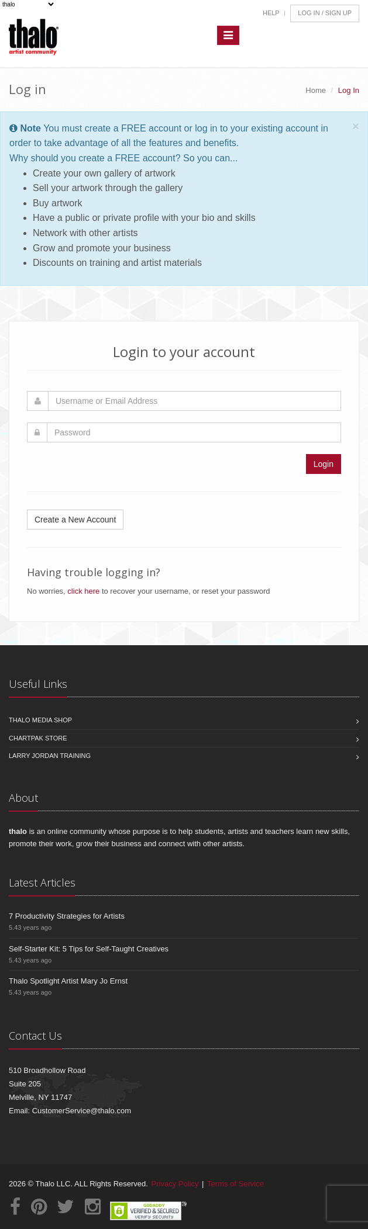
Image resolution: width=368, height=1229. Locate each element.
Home (315, 90)
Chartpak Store (38, 738)
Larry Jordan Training (50, 755)
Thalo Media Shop (40, 719)
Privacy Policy (175, 1183)
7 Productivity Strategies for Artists (67, 916)
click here (83, 591)
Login (323, 464)
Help (271, 12)
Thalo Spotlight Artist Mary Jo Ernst (68, 981)
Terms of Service (235, 1183)
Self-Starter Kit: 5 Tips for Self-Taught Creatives (88, 948)
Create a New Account (75, 519)
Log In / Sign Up (325, 12)
